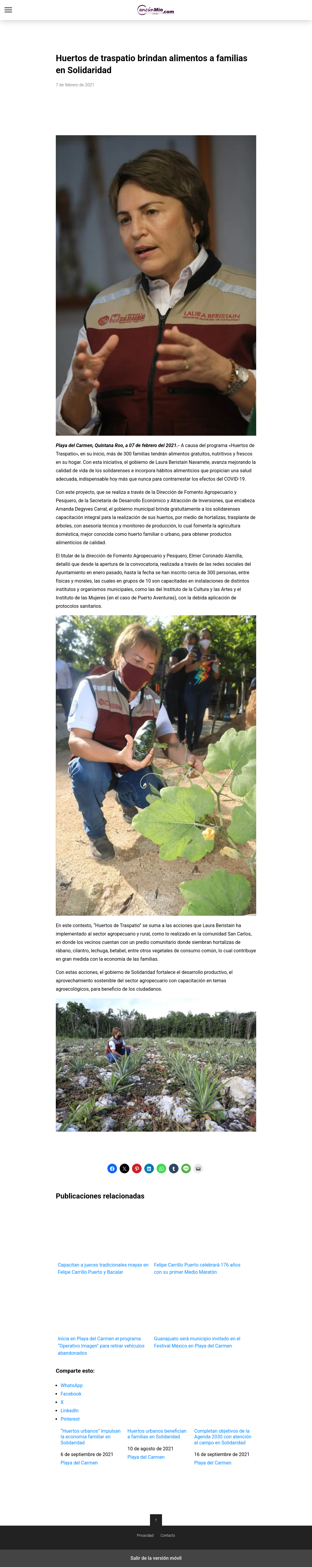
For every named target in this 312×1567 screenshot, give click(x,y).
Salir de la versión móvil (156, 1558)
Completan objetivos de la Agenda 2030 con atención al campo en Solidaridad (222, 1436)
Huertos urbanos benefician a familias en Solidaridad (157, 1434)
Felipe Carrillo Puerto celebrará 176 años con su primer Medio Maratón (200, 1241)
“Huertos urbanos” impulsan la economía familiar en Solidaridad (91, 1436)
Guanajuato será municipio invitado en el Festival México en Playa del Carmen (200, 1315)
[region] (156, 34)
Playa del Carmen (79, 1463)
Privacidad (145, 1535)
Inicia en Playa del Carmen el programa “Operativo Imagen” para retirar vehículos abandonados (104, 1318)
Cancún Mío (156, 10)
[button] (112, 1168)
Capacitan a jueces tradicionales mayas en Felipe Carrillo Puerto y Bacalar (104, 1241)
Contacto (167, 1535)
